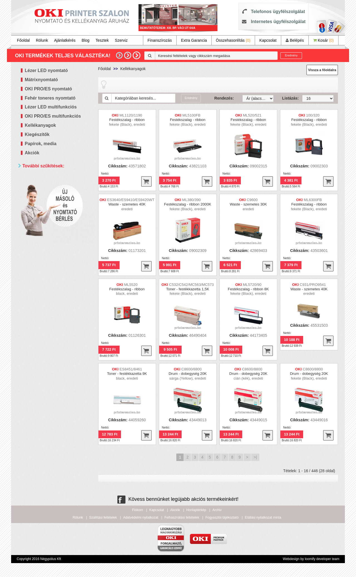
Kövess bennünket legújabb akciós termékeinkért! (177, 499)
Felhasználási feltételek (181, 517)
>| (255, 457)
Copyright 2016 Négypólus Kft (39, 559)
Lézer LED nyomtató (46, 70)
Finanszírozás (160, 40)
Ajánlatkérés (65, 40)
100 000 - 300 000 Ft (50, 269)
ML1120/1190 (131, 115)
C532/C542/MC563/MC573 (191, 285)
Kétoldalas (41, 197)
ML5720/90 (252, 285)
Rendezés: (224, 98)
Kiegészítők (37, 134)
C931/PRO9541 (313, 285)
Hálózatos (40, 204)
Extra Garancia (194, 40)
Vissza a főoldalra (322, 70)
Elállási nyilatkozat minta (263, 517)
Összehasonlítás (233, 40)
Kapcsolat (267, 40)
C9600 (252, 200)
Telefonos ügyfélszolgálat (278, 11)
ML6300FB (313, 200)
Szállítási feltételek (103, 517)
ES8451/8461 (131, 369)
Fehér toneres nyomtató (50, 98)
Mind (36, 191)
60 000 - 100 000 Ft (49, 262)
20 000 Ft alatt (44, 241)
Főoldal (23, 40)
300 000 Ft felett (46, 276)
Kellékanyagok (40, 125)
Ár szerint (33, 222)
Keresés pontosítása (56, 288)
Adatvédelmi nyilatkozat (140, 517)
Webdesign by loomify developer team (311, 559)
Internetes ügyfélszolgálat (278, 21)
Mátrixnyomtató (41, 79)
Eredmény (291, 55)
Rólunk (42, 40)
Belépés (295, 40)
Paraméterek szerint (44, 179)
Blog (86, 40)
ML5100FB (191, 115)
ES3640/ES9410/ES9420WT (130, 200)
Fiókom (137, 510)
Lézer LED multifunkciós (51, 107)
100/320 (313, 115)
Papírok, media (40, 143)
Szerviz (121, 40)
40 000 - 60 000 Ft (47, 255)
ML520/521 (252, 115)
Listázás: (288, 98)
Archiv (217, 510)
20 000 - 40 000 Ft (47, 248)
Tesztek (102, 40)
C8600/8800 (191, 369)
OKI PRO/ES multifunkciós (53, 116)
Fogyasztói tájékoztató (221, 517)
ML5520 (130, 285)
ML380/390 (191, 200)
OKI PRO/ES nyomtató (48, 88)
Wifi (35, 211)
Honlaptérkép (196, 510)
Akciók (32, 152)
